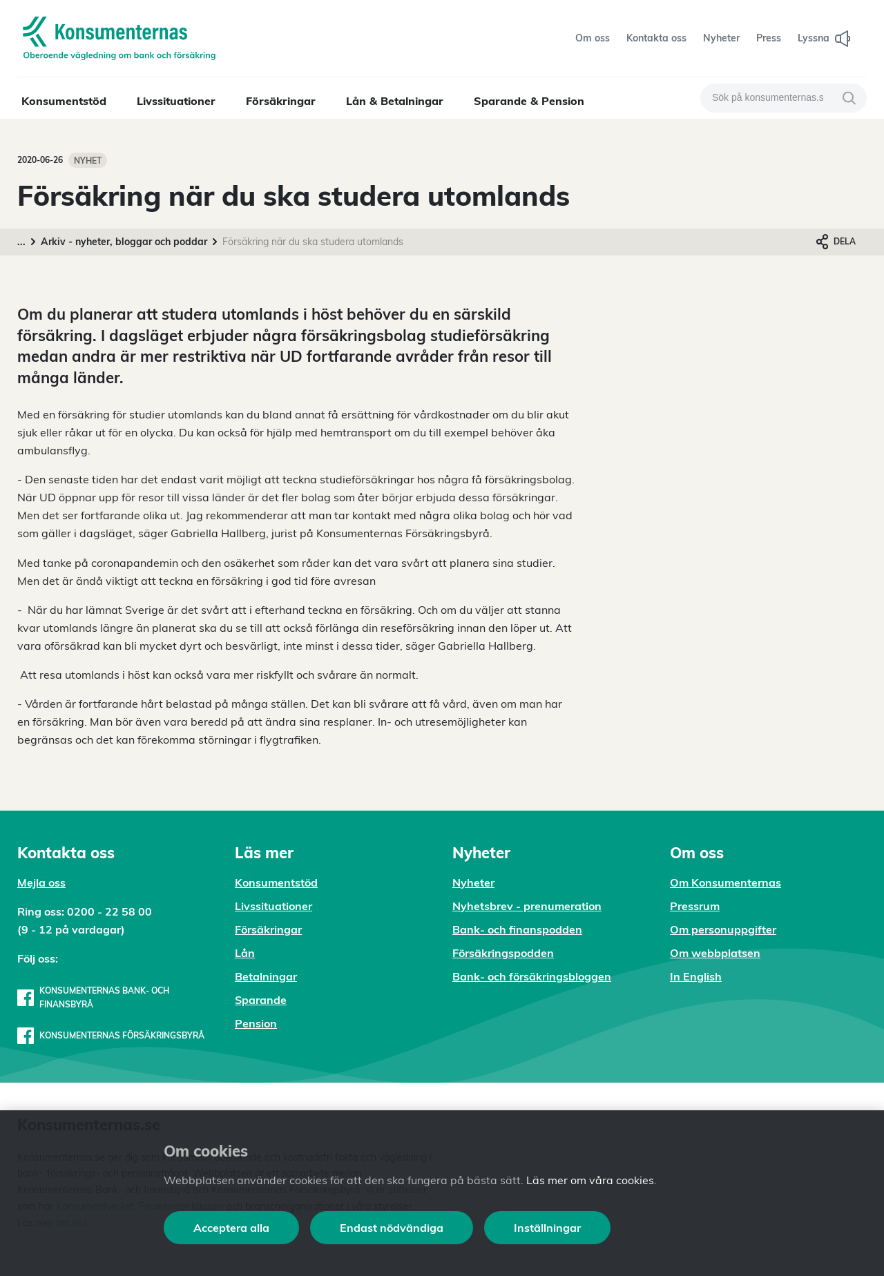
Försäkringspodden (503, 953)
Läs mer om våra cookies (590, 1180)
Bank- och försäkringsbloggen (531, 976)
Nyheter (473, 882)
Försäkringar (281, 101)
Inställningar (547, 1228)
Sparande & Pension (529, 101)
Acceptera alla (231, 1228)
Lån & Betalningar (394, 101)
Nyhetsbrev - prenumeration (527, 906)
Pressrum (695, 906)
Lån (245, 953)
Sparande (261, 1000)
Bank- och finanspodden (517, 929)
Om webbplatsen (715, 953)
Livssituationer (176, 101)
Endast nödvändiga (391, 1228)
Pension (256, 1023)
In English (696, 976)
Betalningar (266, 976)
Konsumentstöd (63, 101)
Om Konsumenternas (725, 882)
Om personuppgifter (723, 929)
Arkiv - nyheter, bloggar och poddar (124, 241)
